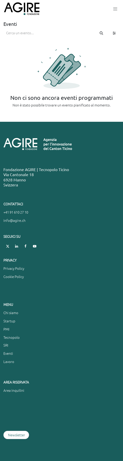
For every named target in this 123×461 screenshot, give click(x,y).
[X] (7, 246)
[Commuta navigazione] (115, 8)
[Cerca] (101, 33)
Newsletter (16, 434)
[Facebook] (25, 246)
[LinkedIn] (16, 246)
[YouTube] (34, 246)
